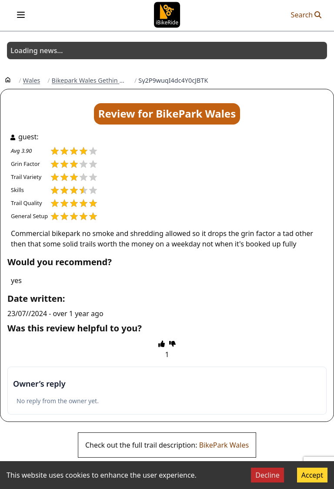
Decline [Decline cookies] (267, 475)
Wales (31, 80)
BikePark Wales (224, 445)
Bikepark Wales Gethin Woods (89, 80)
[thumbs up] (161, 343)
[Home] (7, 79)
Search (306, 15)
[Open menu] (20, 15)
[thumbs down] (172, 343)
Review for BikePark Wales (167, 113)
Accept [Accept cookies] (312, 475)
